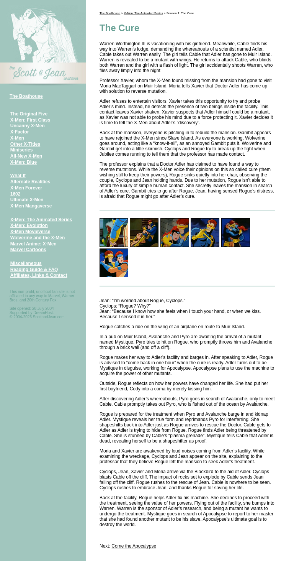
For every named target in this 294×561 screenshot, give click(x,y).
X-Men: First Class (30, 120)
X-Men (17, 138)
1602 (15, 194)
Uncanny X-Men (27, 125)
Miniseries (21, 150)
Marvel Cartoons (28, 249)
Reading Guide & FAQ (34, 269)
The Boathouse (26, 96)
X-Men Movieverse (30, 231)
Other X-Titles (25, 144)
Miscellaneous (26, 263)
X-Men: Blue (23, 162)
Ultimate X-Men (27, 199)
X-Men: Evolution (29, 225)
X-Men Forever (26, 188)
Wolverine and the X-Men (37, 237)
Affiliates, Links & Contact (38, 275)
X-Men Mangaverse (31, 206)
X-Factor (19, 132)
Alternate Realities (30, 181)
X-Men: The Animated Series (41, 219)
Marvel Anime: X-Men (33, 244)
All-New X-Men (26, 156)
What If (18, 175)
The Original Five (28, 114)
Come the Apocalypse (133, 546)
